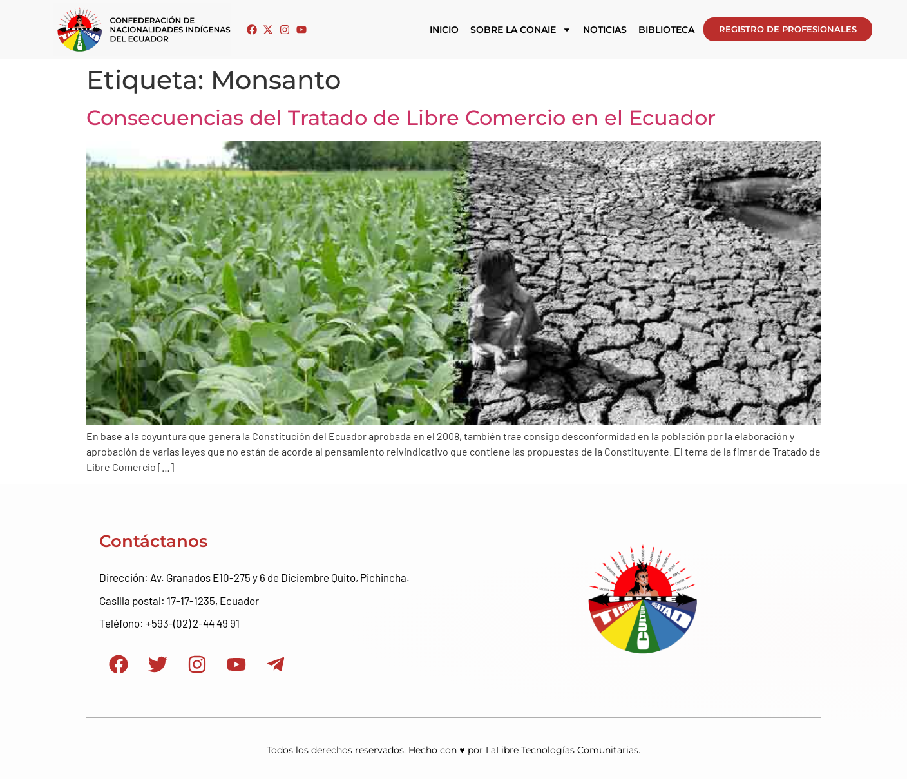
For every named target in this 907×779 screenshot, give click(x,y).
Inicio (444, 29)
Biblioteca (666, 29)
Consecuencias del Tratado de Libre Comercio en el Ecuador (401, 117)
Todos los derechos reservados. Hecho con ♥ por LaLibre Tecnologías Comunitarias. (453, 750)
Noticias (605, 29)
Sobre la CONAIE (520, 29)
